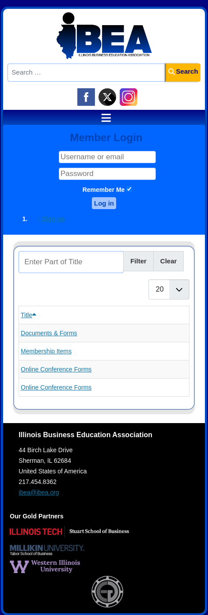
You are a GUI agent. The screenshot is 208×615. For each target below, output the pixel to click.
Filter (138, 261)
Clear (168, 261)
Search (183, 71)
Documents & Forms (49, 333)
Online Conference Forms (56, 369)
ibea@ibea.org (39, 492)
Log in (104, 203)
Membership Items (46, 351)
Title (28, 315)
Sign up (51, 218)
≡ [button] (102, 118)
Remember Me (104, 189)
